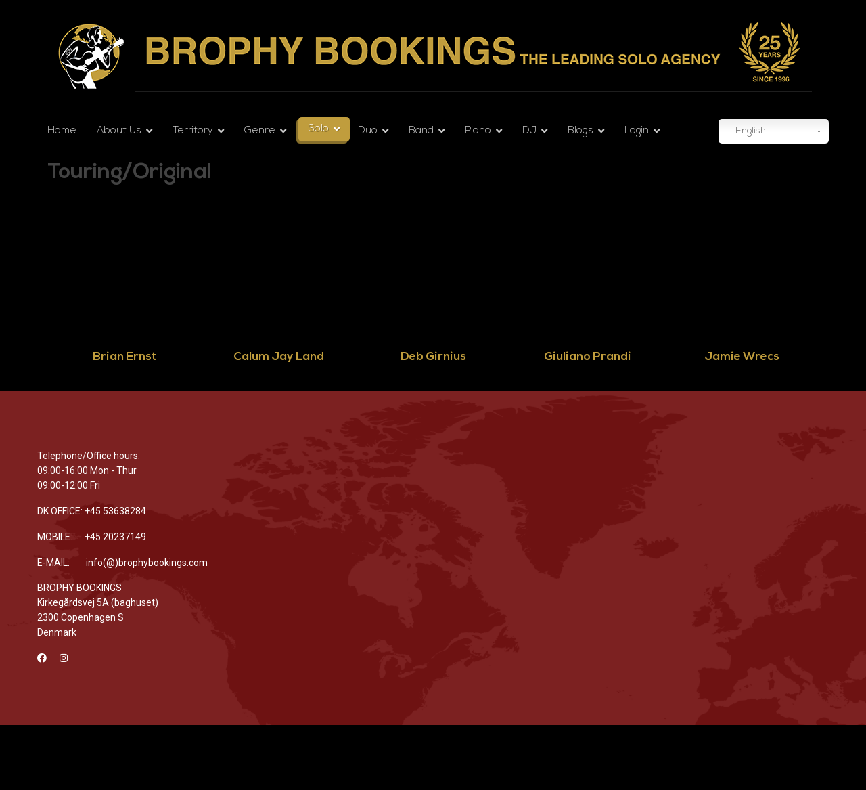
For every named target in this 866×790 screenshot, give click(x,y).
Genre (259, 131)
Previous (21, 294)
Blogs (580, 131)
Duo (368, 131)
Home (61, 131)
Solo (319, 129)
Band (421, 131)
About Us (119, 131)
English (744, 132)
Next (838, 294)
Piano (478, 131)
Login (636, 131)
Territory (193, 131)
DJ (529, 131)
